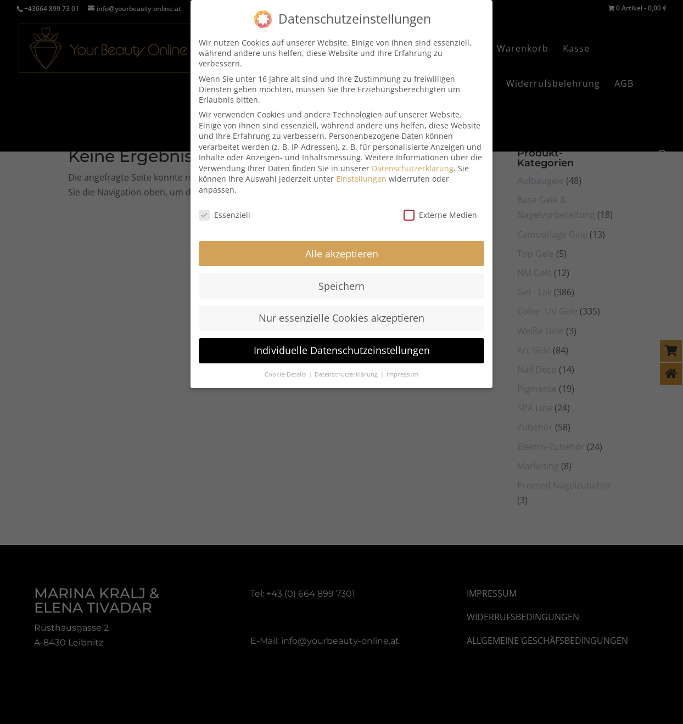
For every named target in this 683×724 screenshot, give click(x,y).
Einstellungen (361, 178)
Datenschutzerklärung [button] (347, 374)
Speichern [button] (341, 285)
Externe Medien (440, 215)
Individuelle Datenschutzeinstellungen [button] (342, 350)
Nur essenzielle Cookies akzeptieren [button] (341, 317)
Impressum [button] (402, 374)
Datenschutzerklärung (413, 168)
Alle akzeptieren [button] (341, 253)
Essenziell (224, 215)
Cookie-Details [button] (286, 374)
